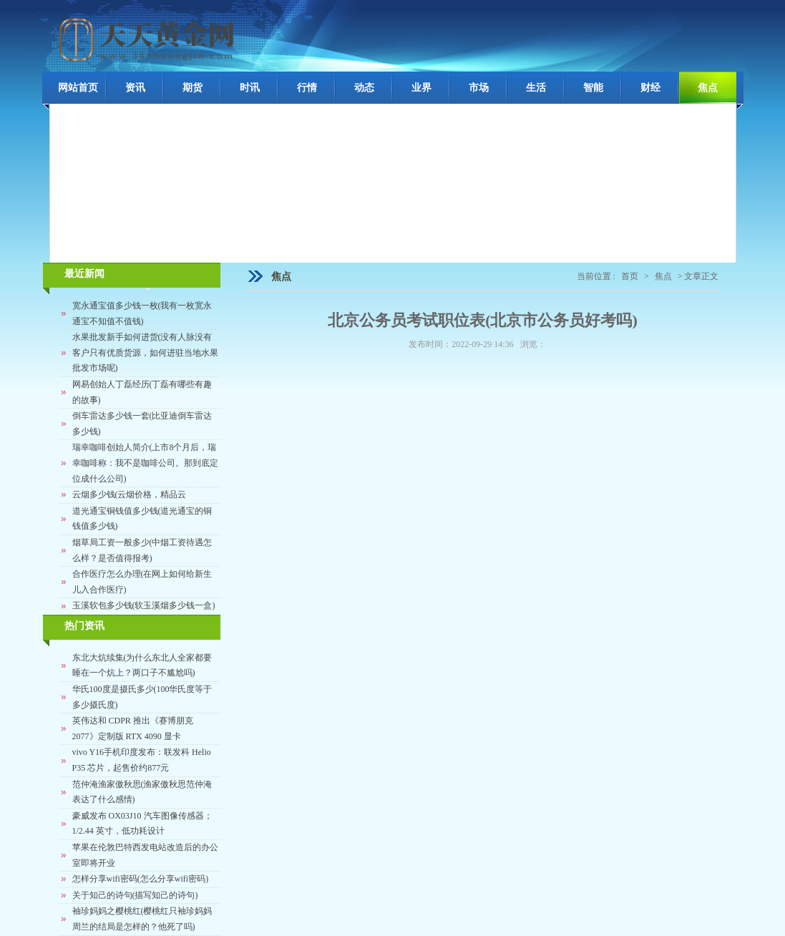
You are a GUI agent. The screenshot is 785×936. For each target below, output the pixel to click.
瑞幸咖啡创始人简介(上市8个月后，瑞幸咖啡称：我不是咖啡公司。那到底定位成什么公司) (145, 462)
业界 (421, 87)
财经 (650, 87)
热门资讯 (84, 625)
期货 (192, 87)
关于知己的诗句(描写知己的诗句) (135, 895)
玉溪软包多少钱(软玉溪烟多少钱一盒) (143, 605)
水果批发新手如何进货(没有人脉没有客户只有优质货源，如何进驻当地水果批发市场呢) (145, 352)
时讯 (250, 87)
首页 (629, 276)
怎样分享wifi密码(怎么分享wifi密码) (140, 879)
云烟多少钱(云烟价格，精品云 (129, 494)
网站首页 (78, 87)
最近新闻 (84, 273)
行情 (307, 87)
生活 (536, 87)
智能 (593, 87)
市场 (479, 87)
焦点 (708, 87)
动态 (364, 87)
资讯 (135, 87)
